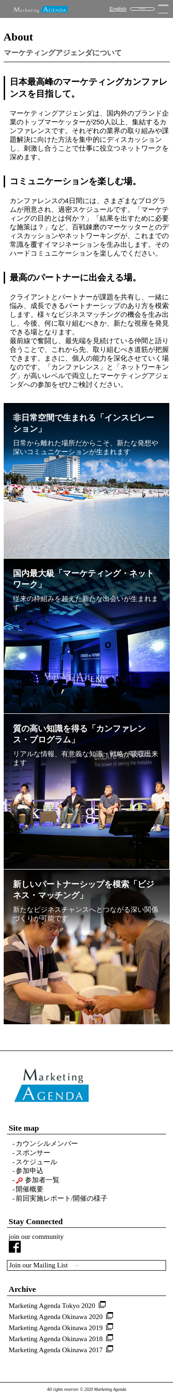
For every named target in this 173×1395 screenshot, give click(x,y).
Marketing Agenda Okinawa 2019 (56, 1327)
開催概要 (29, 1189)
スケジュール (36, 1162)
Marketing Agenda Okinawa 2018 (56, 1338)
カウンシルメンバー (47, 1143)
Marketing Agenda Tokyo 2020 (52, 1305)
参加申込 (29, 1170)
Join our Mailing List (43, 1265)
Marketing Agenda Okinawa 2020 (56, 1316)
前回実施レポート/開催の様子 (61, 1198)
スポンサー (33, 1152)
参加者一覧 (38, 1180)
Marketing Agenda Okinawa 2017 (56, 1350)
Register (142, 9)
